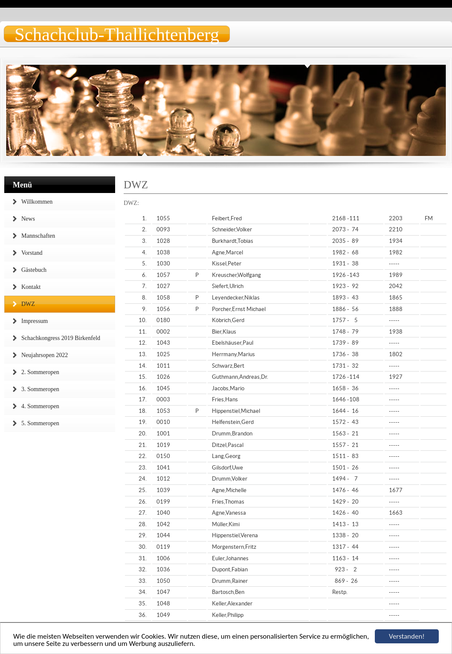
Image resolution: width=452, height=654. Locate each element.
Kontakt (31, 287)
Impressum (34, 321)
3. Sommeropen (40, 389)
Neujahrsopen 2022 (44, 355)
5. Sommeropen (40, 423)
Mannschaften (38, 236)
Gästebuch (33, 270)
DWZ (28, 304)
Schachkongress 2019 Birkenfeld (60, 338)
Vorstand (32, 253)
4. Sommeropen (40, 406)
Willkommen (36, 202)
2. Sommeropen (40, 372)
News (28, 219)
